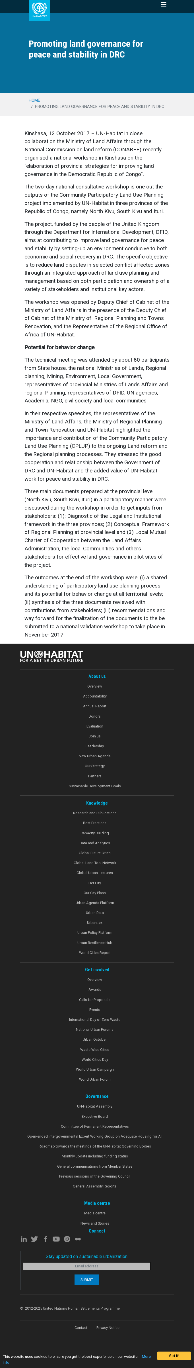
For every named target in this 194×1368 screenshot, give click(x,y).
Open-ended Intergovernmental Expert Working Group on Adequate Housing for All (94, 1136)
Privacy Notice (107, 1327)
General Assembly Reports (95, 1186)
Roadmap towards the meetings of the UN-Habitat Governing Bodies (95, 1146)
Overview (94, 686)
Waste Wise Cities (94, 1049)
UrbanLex (94, 923)
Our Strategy (95, 766)
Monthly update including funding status (95, 1156)
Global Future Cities (95, 853)
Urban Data (95, 913)
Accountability (95, 696)
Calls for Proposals (94, 1000)
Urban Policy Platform (94, 932)
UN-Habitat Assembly (94, 1106)
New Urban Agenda (95, 756)
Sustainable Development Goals (95, 786)
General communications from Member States (95, 1166)
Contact (81, 1327)
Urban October (95, 1039)
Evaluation (94, 726)
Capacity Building (95, 833)
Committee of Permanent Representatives (95, 1126)
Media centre (95, 1213)
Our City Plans (95, 893)
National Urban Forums (94, 1029)
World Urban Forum (95, 1079)
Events (94, 1010)
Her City (94, 883)
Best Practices (94, 823)
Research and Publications (95, 813)
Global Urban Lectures (95, 873)
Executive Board (95, 1116)
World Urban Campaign (95, 1069)
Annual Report (94, 706)
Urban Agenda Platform (95, 903)
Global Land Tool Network (95, 863)
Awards (94, 989)
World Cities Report (95, 953)
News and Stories (95, 1223)
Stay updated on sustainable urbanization (86, 1256)
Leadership (95, 746)
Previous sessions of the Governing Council (94, 1176)
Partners (95, 776)
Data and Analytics (95, 843)
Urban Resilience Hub (94, 943)
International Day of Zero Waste (94, 1019)
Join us (95, 736)
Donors (95, 716)
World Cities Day (95, 1059)
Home (34, 100)
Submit (87, 1280)
